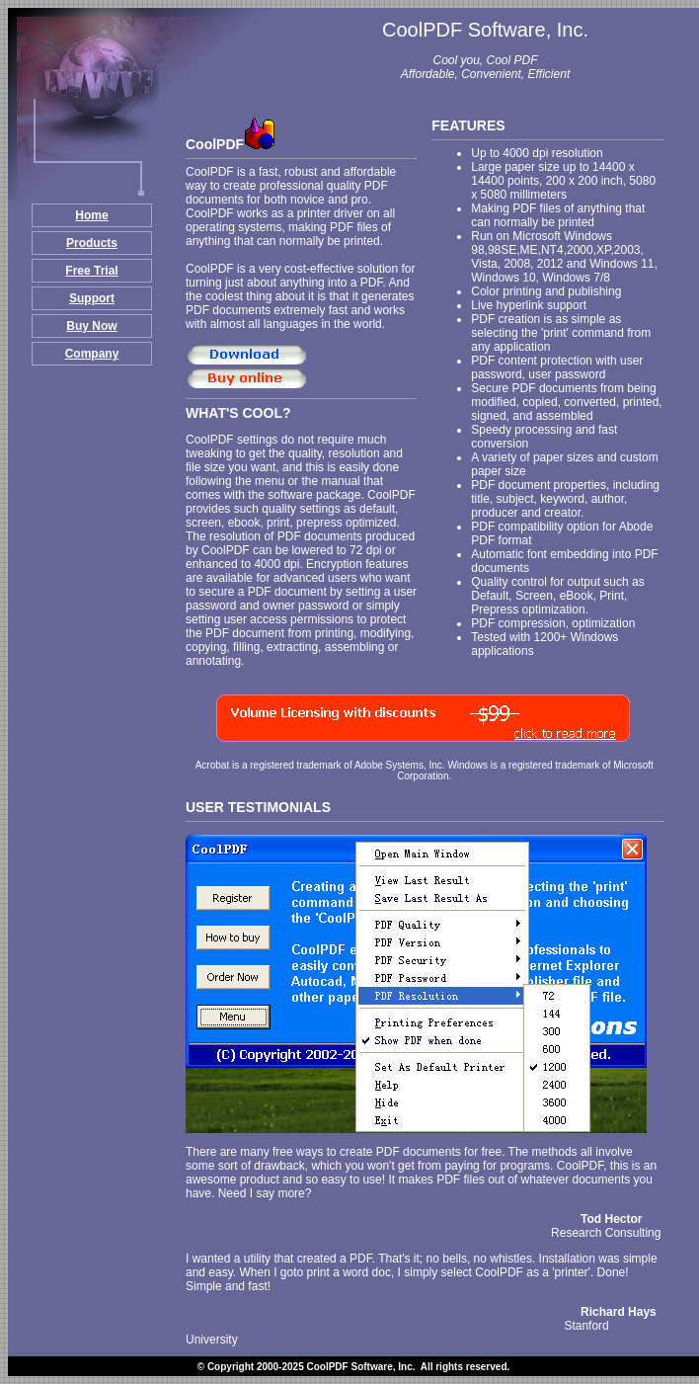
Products (91, 243)
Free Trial (91, 271)
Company (92, 354)
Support (92, 298)
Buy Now (91, 326)
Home (91, 215)
